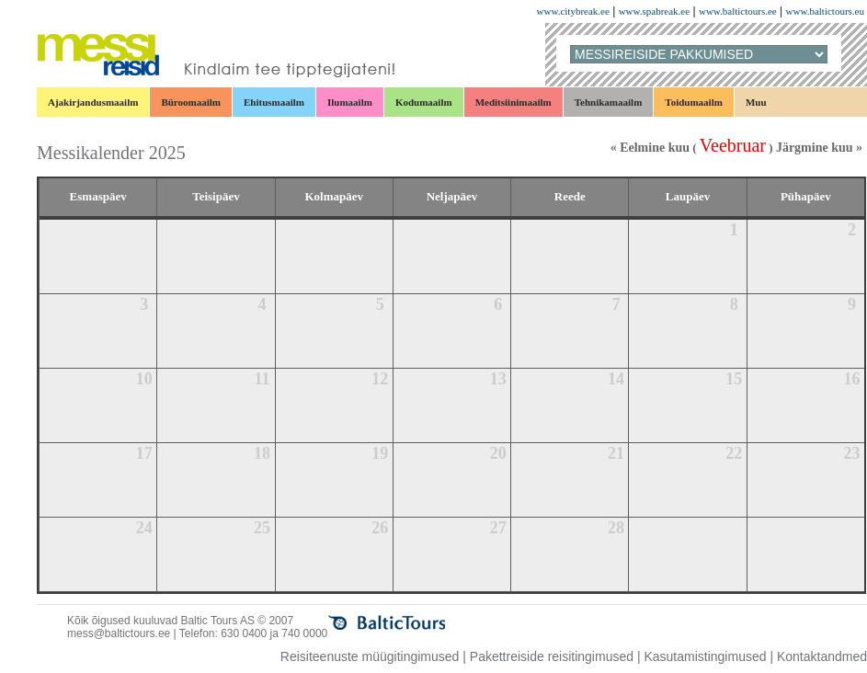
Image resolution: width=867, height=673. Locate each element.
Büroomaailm (191, 102)
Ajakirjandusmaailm (93, 102)
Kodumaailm (423, 102)
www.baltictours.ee (738, 11)
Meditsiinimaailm (513, 102)
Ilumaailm (349, 102)
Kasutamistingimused (705, 656)
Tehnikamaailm (609, 102)
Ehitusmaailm (274, 102)
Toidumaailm (694, 102)
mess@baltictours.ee (118, 633)
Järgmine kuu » (819, 147)
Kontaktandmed (822, 656)
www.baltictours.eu (825, 11)
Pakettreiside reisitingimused (551, 656)
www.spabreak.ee (654, 11)
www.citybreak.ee (573, 11)
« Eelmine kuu (650, 147)
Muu (756, 102)
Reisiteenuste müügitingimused (370, 656)
